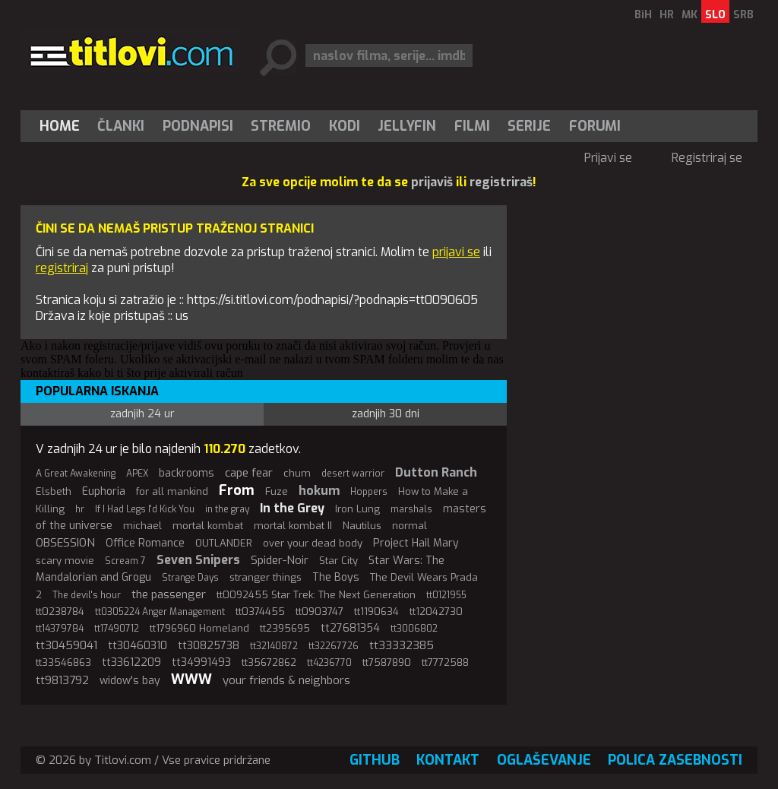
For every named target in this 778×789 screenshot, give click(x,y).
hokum (319, 491)
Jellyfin (407, 126)
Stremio (281, 126)
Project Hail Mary (416, 543)
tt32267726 (333, 646)
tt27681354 (350, 628)
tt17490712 (116, 629)
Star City (338, 560)
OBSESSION (65, 542)
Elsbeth (53, 491)
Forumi (595, 126)
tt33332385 (401, 645)
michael (142, 525)
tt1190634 (376, 611)
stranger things (265, 577)
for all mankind (172, 491)
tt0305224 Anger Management (160, 612)
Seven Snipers (198, 560)
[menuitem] (63, 126)
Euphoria (103, 491)
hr (79, 509)
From (237, 490)
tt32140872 (274, 646)
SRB (743, 15)
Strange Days (190, 578)
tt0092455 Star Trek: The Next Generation (316, 594)
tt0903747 (319, 611)
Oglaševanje (544, 760)
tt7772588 (445, 662)
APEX (137, 473)
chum (297, 473)
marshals (411, 509)
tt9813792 (62, 680)
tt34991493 (201, 662)
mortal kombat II (293, 525)
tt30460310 (137, 645)
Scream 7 (125, 561)
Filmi (472, 126)
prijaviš (432, 182)
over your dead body (312, 543)
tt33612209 (131, 662)
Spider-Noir (279, 560)
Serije (529, 126)
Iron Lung (357, 508)
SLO (715, 15)
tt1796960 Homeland (199, 628)
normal (409, 525)
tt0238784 (60, 611)
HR (666, 15)
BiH (643, 15)
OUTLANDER (223, 543)
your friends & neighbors (286, 680)
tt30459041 (66, 645)
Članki (120, 126)
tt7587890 (386, 662)
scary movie (65, 560)
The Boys (335, 577)
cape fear (249, 472)
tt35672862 (269, 662)
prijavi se (456, 252)
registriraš (501, 182)
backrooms (186, 473)
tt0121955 (446, 595)
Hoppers (368, 492)
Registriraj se (707, 158)
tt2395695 (285, 628)
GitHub (374, 760)
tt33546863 (63, 662)
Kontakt (447, 760)
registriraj (62, 268)
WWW (191, 679)
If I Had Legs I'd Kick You (144, 509)
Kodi (344, 126)
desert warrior (352, 473)
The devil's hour (86, 595)
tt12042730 (436, 611)
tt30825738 (208, 645)
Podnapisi (198, 126)
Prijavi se (608, 158)
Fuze (276, 491)
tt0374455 (260, 611)
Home (60, 126)
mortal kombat (207, 525)
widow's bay (130, 680)
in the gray (227, 509)
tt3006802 (414, 629)
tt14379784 (60, 629)
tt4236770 (329, 663)
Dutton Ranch (436, 472)
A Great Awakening (75, 473)
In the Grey (292, 508)
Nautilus (362, 525)
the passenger (168, 594)
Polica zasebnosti (675, 760)
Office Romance (145, 543)
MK (689, 15)
